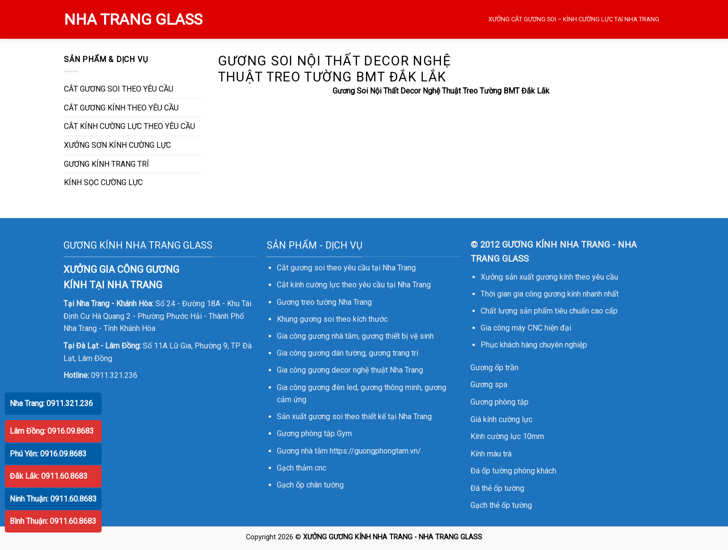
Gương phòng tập (499, 402)
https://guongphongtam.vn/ (375, 451)
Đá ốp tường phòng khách (513, 470)
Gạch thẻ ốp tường (501, 505)
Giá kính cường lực (501, 419)
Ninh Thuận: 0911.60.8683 (53, 498)
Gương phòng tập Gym (314, 433)
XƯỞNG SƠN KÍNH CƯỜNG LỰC (117, 145)
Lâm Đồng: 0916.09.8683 (52, 431)
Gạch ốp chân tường (310, 484)
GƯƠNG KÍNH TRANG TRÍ (106, 164)
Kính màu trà (491, 453)
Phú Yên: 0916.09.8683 (48, 453)
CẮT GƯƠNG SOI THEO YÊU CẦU (118, 89)
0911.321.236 (114, 375)
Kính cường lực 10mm (507, 436)
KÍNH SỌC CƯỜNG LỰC (103, 182)
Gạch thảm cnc (301, 467)
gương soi (317, 319)
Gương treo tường (306, 302)
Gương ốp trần (494, 367)
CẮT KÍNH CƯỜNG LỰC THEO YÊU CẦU (129, 126)
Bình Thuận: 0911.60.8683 (53, 521)
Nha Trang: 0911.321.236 (51, 403)
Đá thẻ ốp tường (497, 488)
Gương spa (488, 384)
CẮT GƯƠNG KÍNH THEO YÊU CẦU (121, 107)
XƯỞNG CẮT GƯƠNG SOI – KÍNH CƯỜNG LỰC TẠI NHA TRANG (573, 19)
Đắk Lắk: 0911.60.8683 (49, 476)
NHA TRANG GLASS (133, 19)
